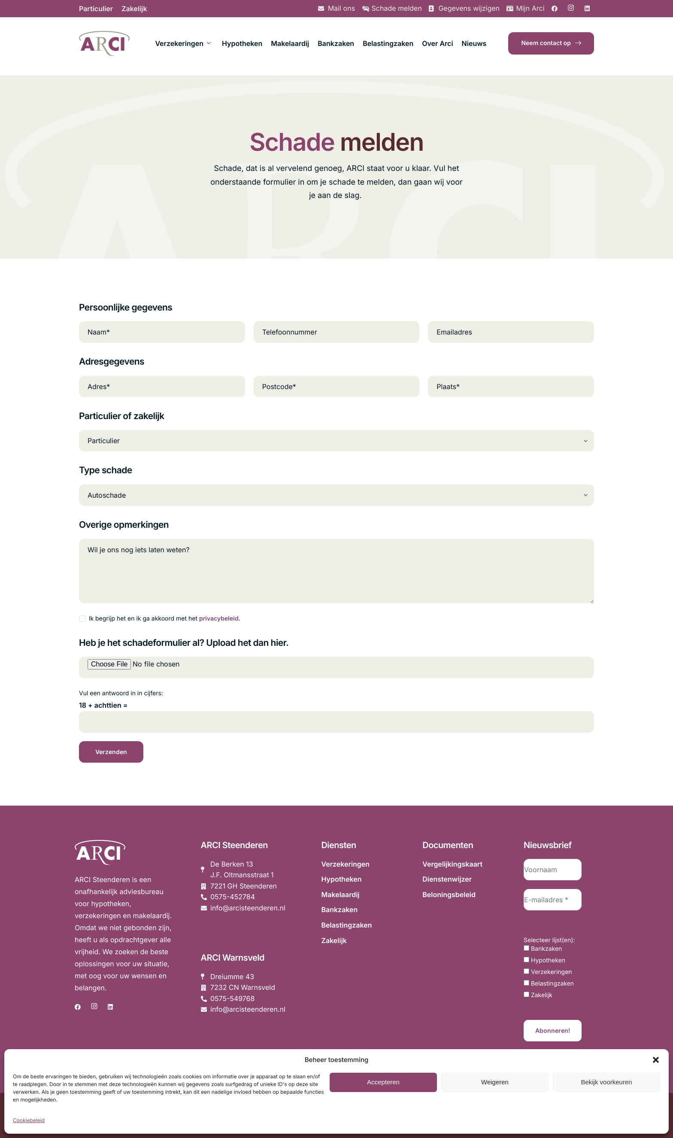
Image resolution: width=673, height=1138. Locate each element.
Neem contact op (551, 43)
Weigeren (495, 1082)
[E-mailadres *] (553, 899)
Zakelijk (134, 8)
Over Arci (437, 43)
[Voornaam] (553, 869)
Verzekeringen (183, 43)
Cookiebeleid (29, 1120)
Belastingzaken (388, 43)
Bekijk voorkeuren (606, 1082)
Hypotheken (242, 43)
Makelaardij (290, 43)
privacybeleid (219, 618)
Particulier (96, 8)
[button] (656, 1060)
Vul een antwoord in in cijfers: (121, 693)
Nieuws (474, 43)
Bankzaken (336, 43)
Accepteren (383, 1082)
